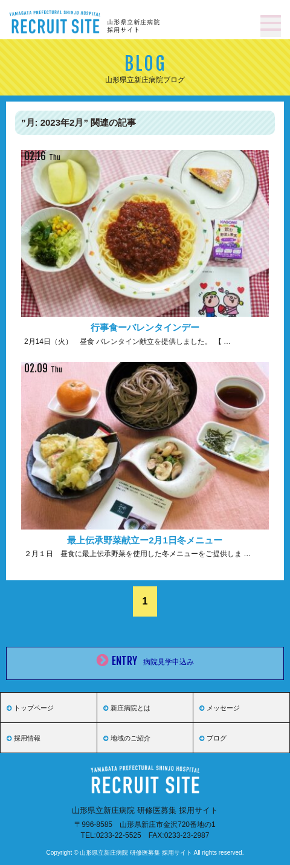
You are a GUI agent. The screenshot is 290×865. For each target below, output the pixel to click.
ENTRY (145, 663)
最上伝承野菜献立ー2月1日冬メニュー (144, 540)
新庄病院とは (126, 707)
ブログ (213, 738)
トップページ (30, 707)
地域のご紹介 (126, 738)
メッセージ (219, 707)
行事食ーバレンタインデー (145, 327)
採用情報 (23, 738)
